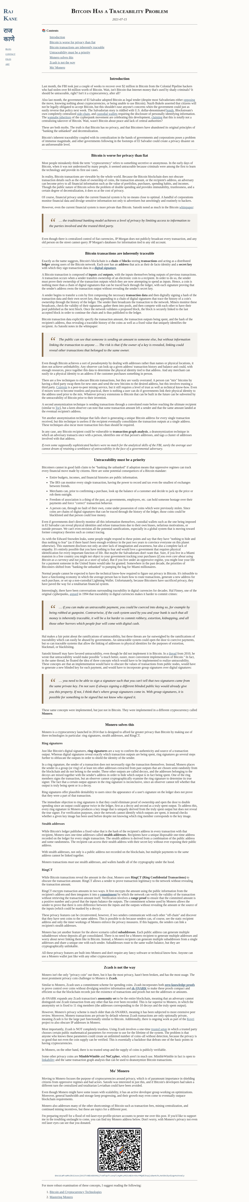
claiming (156, 117)
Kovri (190, 1019)
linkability (48, 1059)
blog (8, 48)
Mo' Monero (57, 67)
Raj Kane (10, 15)
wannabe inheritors (59, 117)
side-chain (83, 113)
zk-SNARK (139, 988)
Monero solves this (61, 57)
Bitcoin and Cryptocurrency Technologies (76, 1192)
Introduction (57, 37)
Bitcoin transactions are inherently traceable (77, 47)
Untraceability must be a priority (70, 52)
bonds (170, 110)
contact (10, 53)
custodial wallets (107, 113)
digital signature (105, 268)
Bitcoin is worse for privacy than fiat (73, 42)
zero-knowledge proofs (180, 984)
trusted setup (159, 1029)
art (7, 63)
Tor (57, 407)
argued (74, 594)
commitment (108, 894)
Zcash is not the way (62, 62)
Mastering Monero (61, 1197)
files (8, 58)
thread (173, 653)
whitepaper (186, 207)
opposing (189, 99)
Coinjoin (61, 387)
